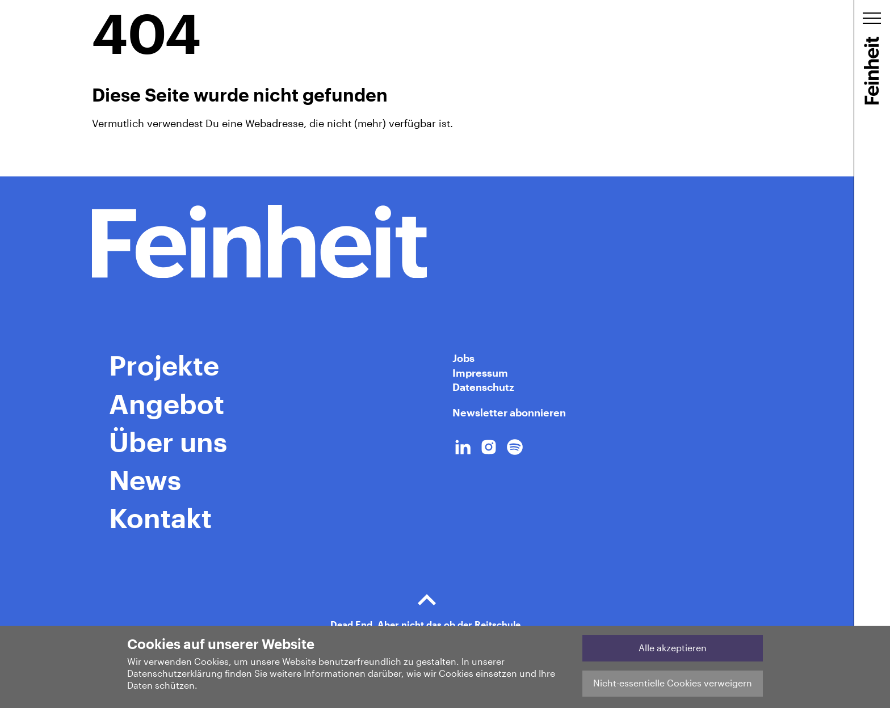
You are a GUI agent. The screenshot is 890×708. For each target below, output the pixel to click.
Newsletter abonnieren (509, 412)
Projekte (164, 365)
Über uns (168, 441)
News (145, 479)
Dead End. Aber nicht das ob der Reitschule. (426, 606)
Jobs (463, 358)
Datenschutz (483, 387)
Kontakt (160, 517)
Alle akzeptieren (673, 647)
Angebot (166, 403)
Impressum (480, 372)
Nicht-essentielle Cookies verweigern (672, 682)
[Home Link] (427, 242)
